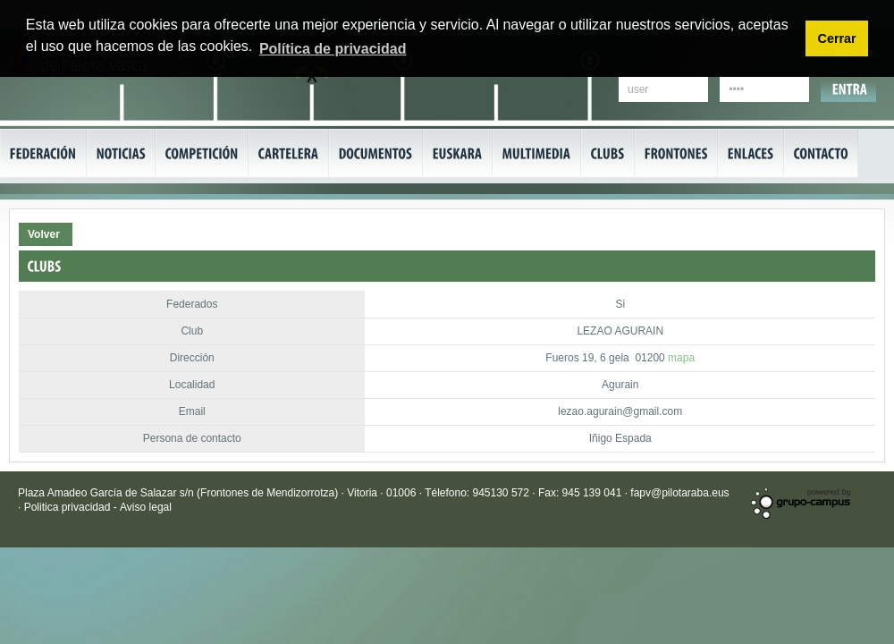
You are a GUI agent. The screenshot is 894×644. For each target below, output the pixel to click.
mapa (681, 358)
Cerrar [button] (836, 38)
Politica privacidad (69, 507)
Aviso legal (146, 507)
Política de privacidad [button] (333, 48)
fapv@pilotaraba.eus (679, 493)
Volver (44, 234)
